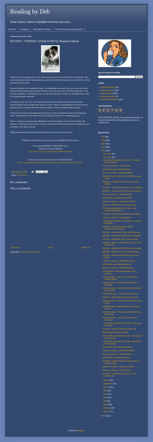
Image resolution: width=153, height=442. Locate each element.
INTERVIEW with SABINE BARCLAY (117, 264)
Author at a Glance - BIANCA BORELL (118, 173)
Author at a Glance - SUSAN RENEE (117, 194)
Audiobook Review (108, 87)
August (106, 387)
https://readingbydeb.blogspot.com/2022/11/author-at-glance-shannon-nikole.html (50, 162)
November (107, 157)
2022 (103, 151)
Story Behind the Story (109, 99)
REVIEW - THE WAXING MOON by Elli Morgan (121, 214)
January (106, 412)
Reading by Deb (30, 11)
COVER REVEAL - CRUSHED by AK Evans (120, 294)
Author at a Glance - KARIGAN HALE (117, 354)
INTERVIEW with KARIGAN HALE (116, 358)
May (105, 397)
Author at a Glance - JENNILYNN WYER (119, 201)
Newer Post (15, 248)
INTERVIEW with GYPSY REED (115, 332)
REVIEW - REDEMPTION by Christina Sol (119, 205)
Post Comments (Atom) (30, 252)
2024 (103, 144)
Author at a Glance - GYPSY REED (117, 370)
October (106, 380)
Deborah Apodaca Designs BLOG (69, 29)
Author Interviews (107, 90)
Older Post (86, 248)
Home (50, 248)
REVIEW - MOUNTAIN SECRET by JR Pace (120, 297)
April (105, 401)
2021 (103, 416)
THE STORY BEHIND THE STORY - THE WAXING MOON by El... (119, 209)
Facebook (12, 29)
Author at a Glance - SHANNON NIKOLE (119, 261)
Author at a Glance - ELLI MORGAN (117, 218)
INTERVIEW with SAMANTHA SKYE (117, 347)
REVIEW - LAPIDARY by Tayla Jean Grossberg (121, 236)
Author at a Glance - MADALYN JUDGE (118, 367)
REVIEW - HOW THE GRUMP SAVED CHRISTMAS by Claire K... (118, 228)
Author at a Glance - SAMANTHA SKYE (118, 351)
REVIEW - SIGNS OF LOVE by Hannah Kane (121, 252)
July (105, 391)
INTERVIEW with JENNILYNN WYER (117, 198)
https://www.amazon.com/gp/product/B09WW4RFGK (50, 151)
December (107, 154)
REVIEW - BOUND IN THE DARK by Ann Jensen (122, 248)
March (106, 404)
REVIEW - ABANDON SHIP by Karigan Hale (120, 239)
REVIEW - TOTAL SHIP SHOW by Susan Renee (122, 191)
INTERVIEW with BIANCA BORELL (117, 169)
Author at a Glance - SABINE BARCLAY (118, 268)
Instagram (25, 29)
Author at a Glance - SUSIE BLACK (117, 166)
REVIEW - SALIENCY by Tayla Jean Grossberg (121, 232)
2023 (103, 147)
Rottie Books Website (42, 29)
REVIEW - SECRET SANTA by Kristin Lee (119, 329)
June (105, 394)
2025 (103, 140)
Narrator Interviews (108, 96)
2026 (103, 137)
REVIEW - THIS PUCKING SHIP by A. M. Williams (123, 188)
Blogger (81, 431)
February (107, 408)
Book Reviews (22, 175)
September (107, 384)
